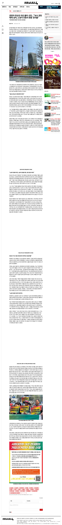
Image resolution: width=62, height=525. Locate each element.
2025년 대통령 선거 (17, 11)
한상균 (37, 489)
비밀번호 (28, 500)
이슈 (10, 6)
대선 (19, 489)
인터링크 (15, 6)
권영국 (32, 489)
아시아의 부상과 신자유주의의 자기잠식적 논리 (56, 129)
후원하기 (23, 518)
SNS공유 (4, 26)
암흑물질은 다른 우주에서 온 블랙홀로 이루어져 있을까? (56, 108)
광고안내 (27, 518)
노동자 (17, 488)
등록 (41, 509)
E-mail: (58, 521)
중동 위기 (51, 37)
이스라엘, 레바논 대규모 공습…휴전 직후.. (53, 47)
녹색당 (31, 488)
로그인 (52, 3)
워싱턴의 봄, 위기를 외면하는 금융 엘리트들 (56, 102)
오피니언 (22, 6)
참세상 (31, 3)
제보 (56, 3)
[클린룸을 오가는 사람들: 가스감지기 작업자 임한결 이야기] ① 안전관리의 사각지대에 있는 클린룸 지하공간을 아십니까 (56, 121)
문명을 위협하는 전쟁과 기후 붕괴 (52, 19)
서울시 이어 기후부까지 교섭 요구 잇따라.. (52, 25)
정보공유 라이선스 (54, 523)
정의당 (17, 491)
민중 (11, 489)
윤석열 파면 (35, 491)
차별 (27, 488)
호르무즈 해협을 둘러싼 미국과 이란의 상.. (53, 43)
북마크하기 (4, 29)
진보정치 (36, 488)
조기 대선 (23, 491)
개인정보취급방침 (41, 518)
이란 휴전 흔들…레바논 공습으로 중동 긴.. (53, 48)
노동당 (12, 488)
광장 (28, 489)
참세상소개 (19, 518)
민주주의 (22, 488)
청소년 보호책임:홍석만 (49, 518)
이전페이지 (31, 518)
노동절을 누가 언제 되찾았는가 (56, 114)
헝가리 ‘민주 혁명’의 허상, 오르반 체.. (52, 17)
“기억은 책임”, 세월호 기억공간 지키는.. (52, 28)
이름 (11, 500)
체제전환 (28, 491)
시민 (15, 489)
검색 (59, 4)
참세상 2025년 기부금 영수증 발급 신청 (49, 7)
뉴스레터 (35, 518)
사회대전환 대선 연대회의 (15, 493)
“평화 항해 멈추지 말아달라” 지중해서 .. (52, 45)
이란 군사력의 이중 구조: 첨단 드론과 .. (52, 42)
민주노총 (12, 491)
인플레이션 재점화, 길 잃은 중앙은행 (52, 22)
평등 (24, 489)
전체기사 (4, 6)
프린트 (4, 33)
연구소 (28, 6)
